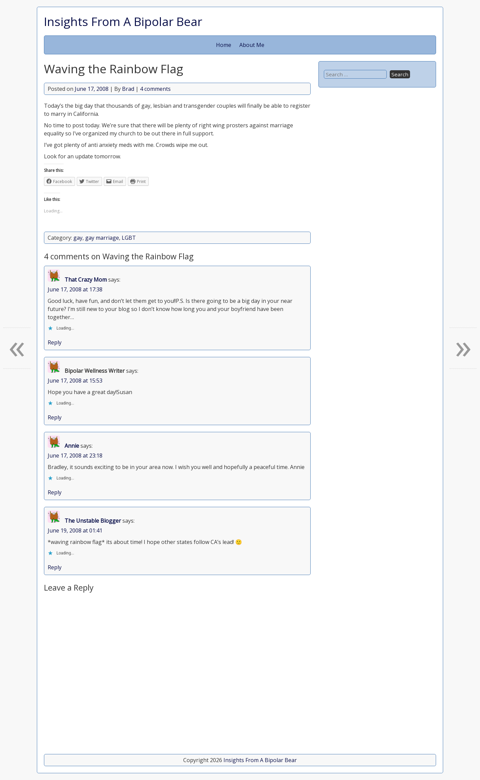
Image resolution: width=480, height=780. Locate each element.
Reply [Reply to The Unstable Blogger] (55, 567)
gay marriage (102, 237)
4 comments (155, 89)
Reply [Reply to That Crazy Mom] (55, 342)
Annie (72, 445)
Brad (128, 89)
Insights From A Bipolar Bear (123, 21)
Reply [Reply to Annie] (55, 492)
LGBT (129, 237)
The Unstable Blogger (93, 520)
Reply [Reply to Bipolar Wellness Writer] (55, 417)
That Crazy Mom (86, 279)
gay (77, 237)
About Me (251, 45)
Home (223, 45)
